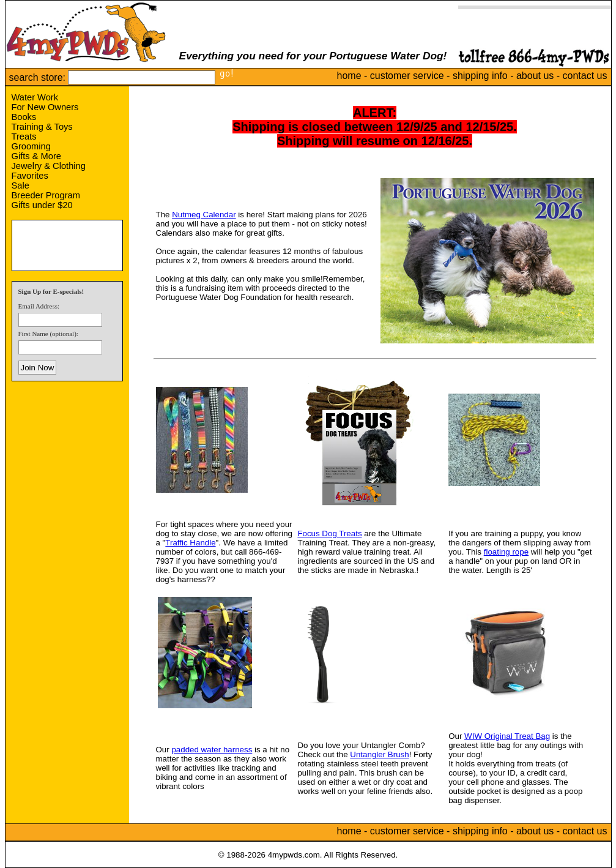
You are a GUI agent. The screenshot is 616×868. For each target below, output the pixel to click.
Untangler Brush (379, 754)
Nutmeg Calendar (204, 214)
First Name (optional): (48, 333)
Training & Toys (42, 127)
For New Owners (45, 107)
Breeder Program (46, 195)
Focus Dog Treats (329, 533)
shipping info (480, 75)
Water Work (35, 97)
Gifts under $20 (42, 205)
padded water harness (211, 749)
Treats (24, 136)
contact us (585, 75)
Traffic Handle (190, 542)
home (349, 75)
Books (24, 117)
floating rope (506, 551)
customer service (407, 75)
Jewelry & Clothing (49, 166)
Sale (20, 185)
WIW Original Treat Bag (507, 736)
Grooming (31, 146)
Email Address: (39, 306)
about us (535, 75)
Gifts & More (36, 156)
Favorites (30, 176)
